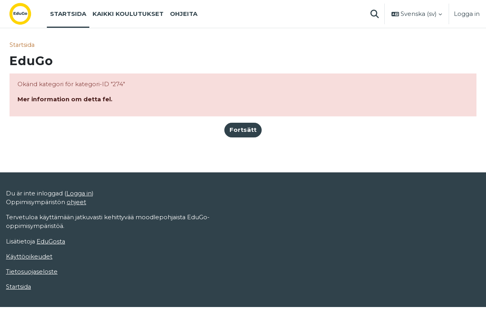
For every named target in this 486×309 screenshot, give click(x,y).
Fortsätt (243, 130)
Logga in (467, 13)
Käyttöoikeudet (29, 258)
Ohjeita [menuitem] (183, 13)
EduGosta (51, 242)
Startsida (22, 44)
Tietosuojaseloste (32, 273)
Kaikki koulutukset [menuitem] (128, 13)
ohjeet (77, 203)
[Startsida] (26, 14)
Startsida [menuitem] (68, 13)
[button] (374, 14)
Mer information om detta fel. (65, 99)
